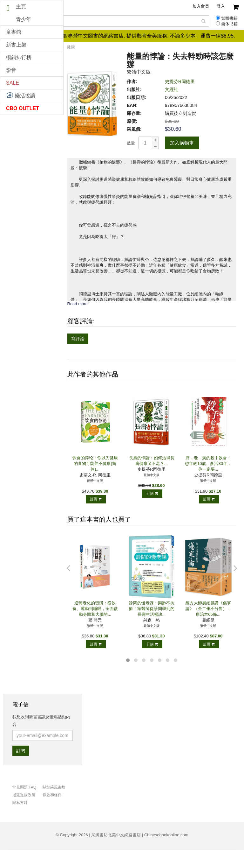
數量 (131, 143)
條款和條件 (52, 795)
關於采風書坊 (54, 787)
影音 (11, 70)
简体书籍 (229, 24)
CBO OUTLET (22, 108)
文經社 (171, 89)
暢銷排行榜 (18, 57)
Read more (77, 303)
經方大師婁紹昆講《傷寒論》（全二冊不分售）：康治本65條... (208, 609)
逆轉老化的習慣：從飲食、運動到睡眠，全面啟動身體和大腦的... (95, 609)
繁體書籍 (229, 18)
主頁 (21, 6)
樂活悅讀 (20, 95)
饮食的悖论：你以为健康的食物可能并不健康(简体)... (95, 463)
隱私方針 (20, 802)
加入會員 (201, 6)
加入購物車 (182, 142)
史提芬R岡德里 (180, 81)
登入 (221, 6)
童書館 (13, 32)
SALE (12, 83)
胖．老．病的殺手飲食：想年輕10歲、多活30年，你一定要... (208, 463)
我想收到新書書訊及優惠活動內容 (41, 720)
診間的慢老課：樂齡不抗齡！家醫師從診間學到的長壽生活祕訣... (151, 609)
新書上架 (16, 44)
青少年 (23, 19)
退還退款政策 (23, 795)
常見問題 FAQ (24, 787)
